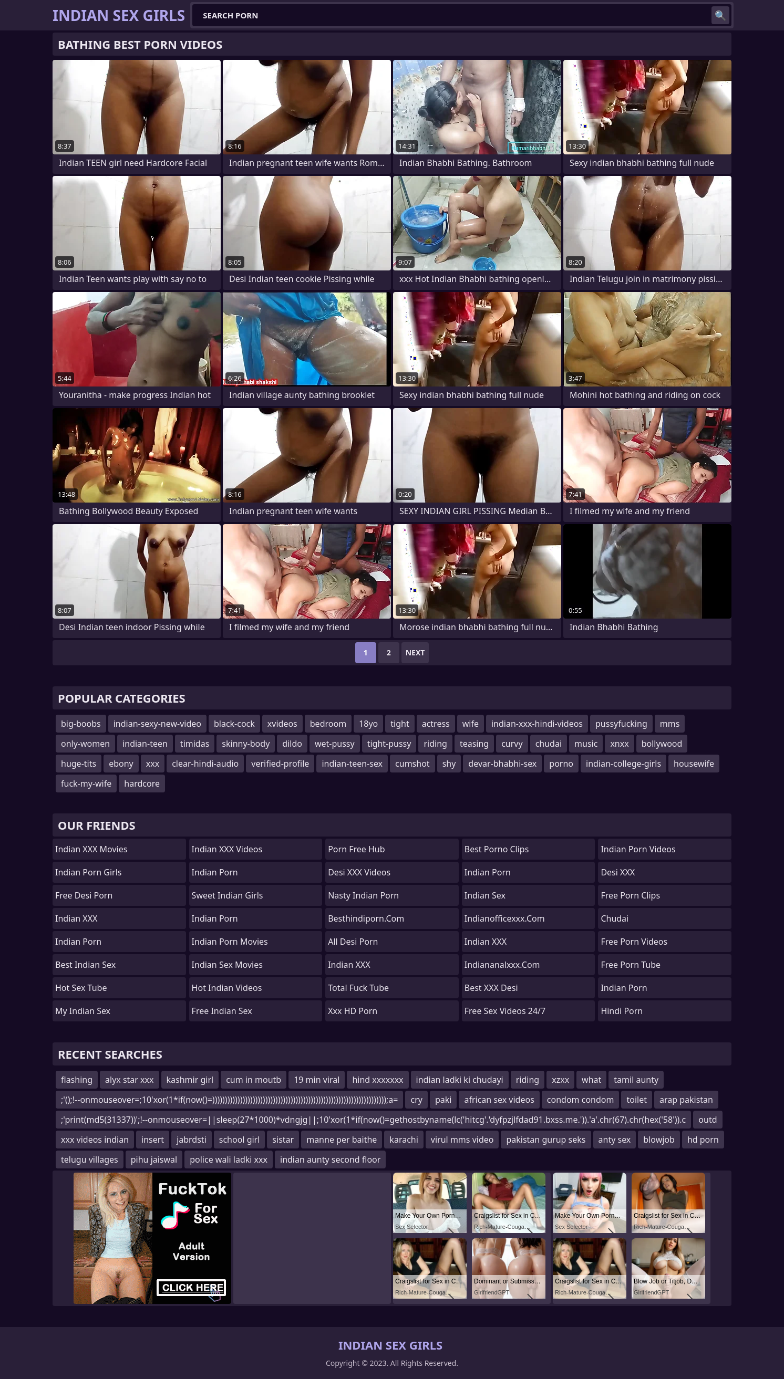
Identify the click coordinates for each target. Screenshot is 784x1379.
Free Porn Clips (630, 895)
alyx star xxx (129, 1079)
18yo (368, 723)
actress (436, 723)
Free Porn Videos (634, 941)
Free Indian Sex (222, 1011)
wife (470, 723)
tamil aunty (636, 1079)
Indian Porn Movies (230, 941)
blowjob (659, 1139)
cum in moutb (253, 1079)
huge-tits (78, 763)
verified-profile (280, 763)
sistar (283, 1139)
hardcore (142, 783)
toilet (636, 1099)
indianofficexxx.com (505, 918)
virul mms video (462, 1139)
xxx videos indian (95, 1139)
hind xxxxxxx (377, 1079)
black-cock (234, 723)
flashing (76, 1079)
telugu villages (89, 1159)
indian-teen (145, 743)
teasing (474, 743)
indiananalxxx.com (502, 964)
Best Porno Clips (497, 849)
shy (449, 763)
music (585, 743)
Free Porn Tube (631, 964)
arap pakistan (686, 1099)
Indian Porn (78, 941)
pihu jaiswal (154, 1159)
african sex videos (499, 1099)
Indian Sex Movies (227, 964)
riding (435, 743)
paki (443, 1099)
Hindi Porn (622, 1011)
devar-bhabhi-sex (502, 763)
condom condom (580, 1099)
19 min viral (316, 1079)
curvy (511, 743)
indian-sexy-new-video (157, 723)
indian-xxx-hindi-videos (537, 723)
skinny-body (246, 743)
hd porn (703, 1139)
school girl (239, 1139)
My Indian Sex (82, 1011)
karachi (403, 1139)
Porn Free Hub (356, 849)
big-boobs (81, 723)
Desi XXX (618, 872)
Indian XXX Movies (91, 849)
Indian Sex (485, 895)
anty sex (615, 1139)
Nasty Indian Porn (363, 895)
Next (415, 652)
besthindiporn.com (366, 918)
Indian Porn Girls (88, 872)
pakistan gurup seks (545, 1139)
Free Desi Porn (83, 895)
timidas (194, 743)
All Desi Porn (353, 941)
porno (561, 763)
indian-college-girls (623, 763)
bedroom (328, 723)
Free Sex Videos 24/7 (505, 1011)
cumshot (412, 763)
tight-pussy (389, 743)
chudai (548, 743)
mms (670, 723)
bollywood (662, 743)
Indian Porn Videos (638, 849)
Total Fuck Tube (358, 988)
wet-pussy (335, 743)
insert (152, 1139)
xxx (152, 763)
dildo (292, 743)
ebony (121, 763)
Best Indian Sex (85, 964)
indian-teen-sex (352, 763)
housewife (694, 763)
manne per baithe (341, 1139)
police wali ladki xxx (228, 1159)
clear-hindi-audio (205, 763)
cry (416, 1099)
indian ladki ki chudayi (459, 1079)
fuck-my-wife (86, 783)
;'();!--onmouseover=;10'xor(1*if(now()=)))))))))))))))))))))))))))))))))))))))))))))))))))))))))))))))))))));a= (229, 1099)
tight (399, 723)
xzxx (560, 1079)
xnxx (619, 743)
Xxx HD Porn (352, 1011)
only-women (85, 743)
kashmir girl (190, 1079)
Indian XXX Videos (227, 849)
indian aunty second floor (330, 1159)
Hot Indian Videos (227, 988)
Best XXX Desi (491, 988)
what (591, 1079)
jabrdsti (192, 1139)
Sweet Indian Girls (227, 895)
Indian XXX (76, 918)
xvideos (282, 723)
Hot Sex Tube (81, 988)
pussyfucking (621, 723)
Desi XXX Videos (359, 872)
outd (707, 1119)
